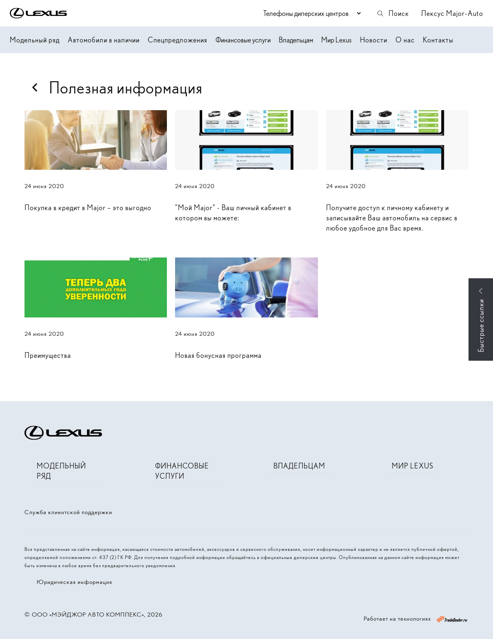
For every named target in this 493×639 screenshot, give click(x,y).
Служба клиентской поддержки (68, 512)
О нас (405, 40)
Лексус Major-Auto (452, 13)
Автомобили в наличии (104, 40)
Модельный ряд (35, 40)
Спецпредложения (177, 40)
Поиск (392, 13)
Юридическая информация (74, 582)
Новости (373, 40)
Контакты (438, 40)
